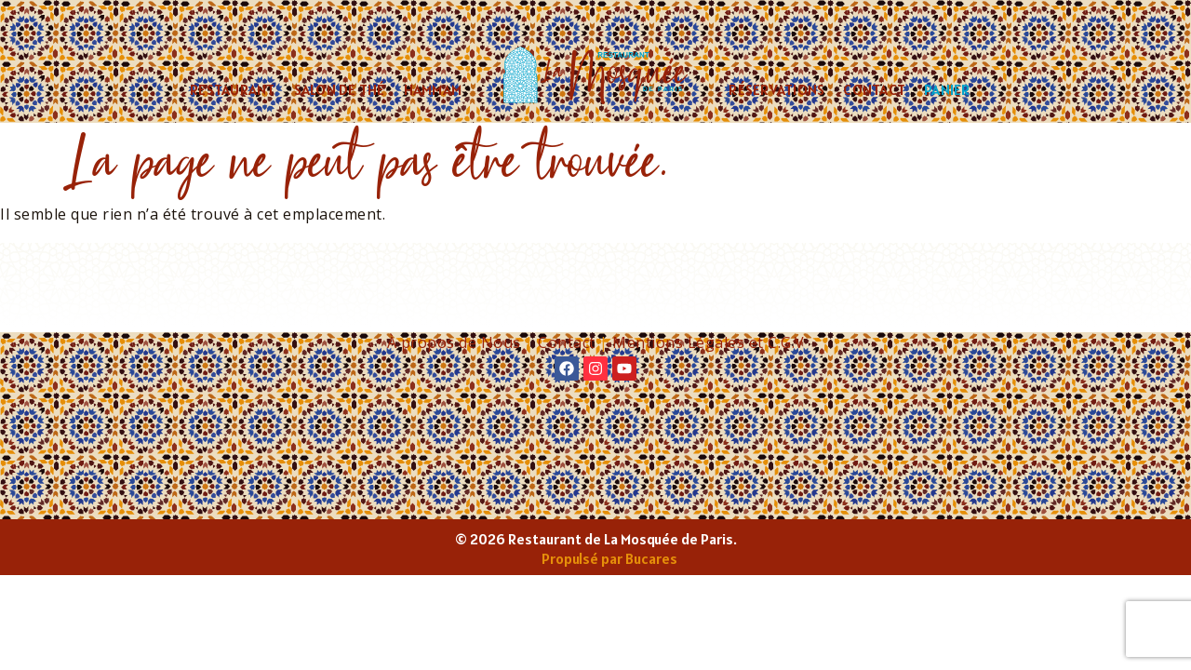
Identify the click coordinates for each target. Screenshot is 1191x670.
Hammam (433, 89)
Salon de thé (339, 89)
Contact (874, 89)
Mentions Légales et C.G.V (708, 342)
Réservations (776, 89)
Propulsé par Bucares (609, 558)
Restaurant (232, 89)
